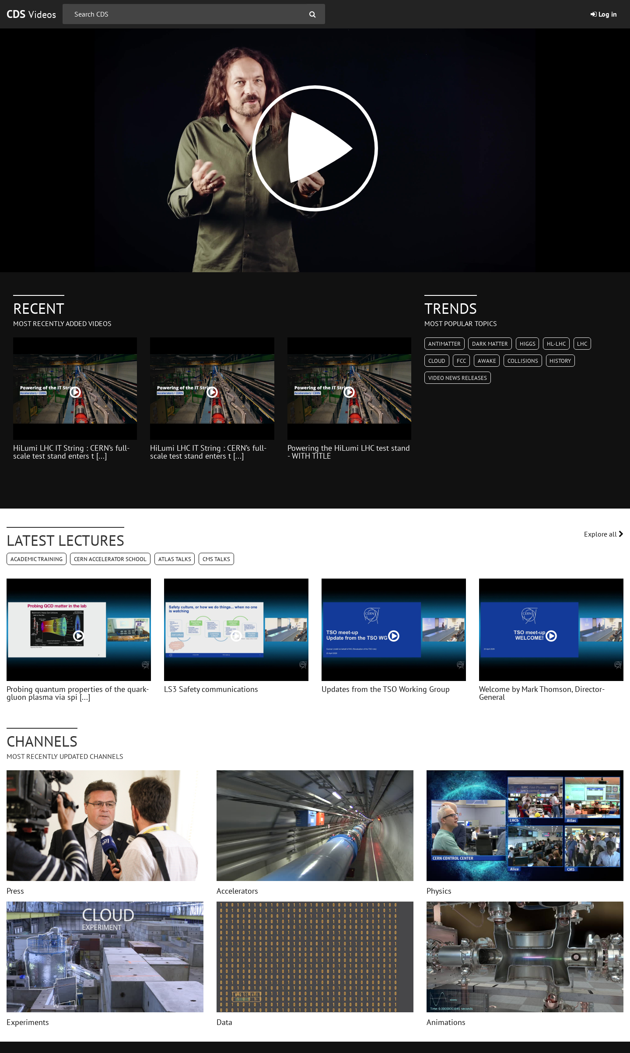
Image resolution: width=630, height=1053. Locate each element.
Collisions (523, 361)
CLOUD (436, 361)
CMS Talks (216, 559)
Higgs (528, 343)
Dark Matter (490, 343)
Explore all (603, 534)
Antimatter (444, 343)
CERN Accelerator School (110, 559)
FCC (461, 361)
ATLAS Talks (174, 559)
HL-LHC (556, 343)
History (560, 361)
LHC (582, 343)
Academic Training (36, 559)
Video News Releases (457, 378)
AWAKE (487, 361)
